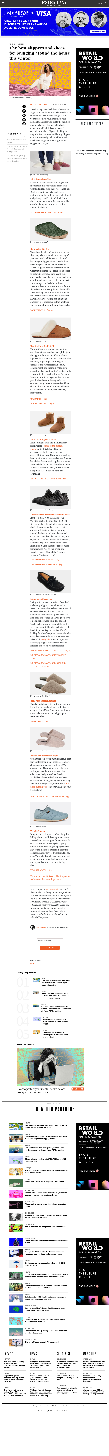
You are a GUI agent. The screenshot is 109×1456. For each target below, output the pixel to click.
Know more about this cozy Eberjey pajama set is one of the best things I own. (50, 877)
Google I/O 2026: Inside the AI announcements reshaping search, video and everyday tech (45, 1253)
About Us (77, 1405)
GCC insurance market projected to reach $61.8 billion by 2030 (45, 1264)
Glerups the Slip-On (39, 248)
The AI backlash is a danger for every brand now (45, 1226)
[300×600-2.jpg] (92, 81)
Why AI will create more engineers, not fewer (44, 1181)
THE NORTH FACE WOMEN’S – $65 (46, 563)
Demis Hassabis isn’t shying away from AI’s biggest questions (46, 1241)
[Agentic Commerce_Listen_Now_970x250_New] (54, 22)
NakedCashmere (25, 97)
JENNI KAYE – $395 (39, 720)
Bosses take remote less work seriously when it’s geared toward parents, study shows (46, 1193)
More (32, 963)
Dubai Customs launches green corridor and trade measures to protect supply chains (46, 1137)
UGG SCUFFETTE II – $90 (42, 402)
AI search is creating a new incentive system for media (45, 1205)
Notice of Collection (53, 1405)
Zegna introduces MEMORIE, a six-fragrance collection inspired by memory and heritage (42, 1090)
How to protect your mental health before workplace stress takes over (16, 139)
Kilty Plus (46, 638)
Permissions (67, 1405)
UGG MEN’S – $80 (38, 398)
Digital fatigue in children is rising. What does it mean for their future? (45, 1320)
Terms (42, 1405)
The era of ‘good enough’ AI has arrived (42, 1341)
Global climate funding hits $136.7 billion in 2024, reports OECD (45, 1160)
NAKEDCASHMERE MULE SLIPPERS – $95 (49, 795)
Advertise (21, 1405)
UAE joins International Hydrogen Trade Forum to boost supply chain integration (46, 1126)
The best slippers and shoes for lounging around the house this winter (39, 53)
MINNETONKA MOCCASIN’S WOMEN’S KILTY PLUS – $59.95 (48, 664)
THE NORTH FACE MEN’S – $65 (44, 559)
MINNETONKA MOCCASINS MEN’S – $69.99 (50, 649)
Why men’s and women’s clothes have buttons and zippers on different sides (46, 1216)
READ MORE (77, 1088)
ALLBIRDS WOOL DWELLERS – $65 (46, 211)
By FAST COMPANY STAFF (40, 104)
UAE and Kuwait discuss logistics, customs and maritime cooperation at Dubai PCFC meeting (44, 1148)
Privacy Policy (32, 1405)
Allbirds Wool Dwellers (40, 178)
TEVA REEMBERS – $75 (41, 869)
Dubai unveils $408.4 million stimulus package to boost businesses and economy (45, 1298)
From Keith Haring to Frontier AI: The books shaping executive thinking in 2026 (17, 148)
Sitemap (85, 1405)
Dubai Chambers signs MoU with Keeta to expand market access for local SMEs (46, 1286)
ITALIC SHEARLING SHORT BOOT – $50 (48, 478)
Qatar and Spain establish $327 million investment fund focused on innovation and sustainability (46, 1275)
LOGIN (99, 3)
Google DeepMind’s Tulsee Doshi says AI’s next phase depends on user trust (45, 1309)
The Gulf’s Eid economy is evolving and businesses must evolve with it (46, 1171)
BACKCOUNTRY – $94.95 (41, 309)
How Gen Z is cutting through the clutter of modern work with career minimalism (17, 158)
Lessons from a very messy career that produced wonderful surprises (46, 1331)
